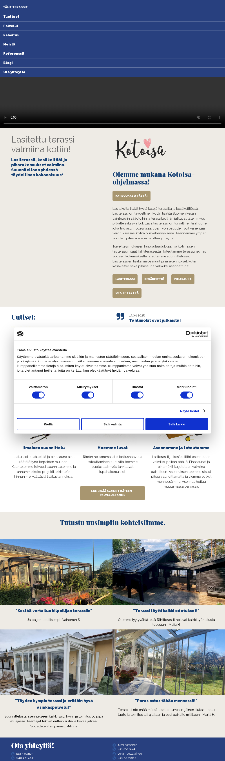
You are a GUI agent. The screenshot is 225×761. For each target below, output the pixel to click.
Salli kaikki (176, 424)
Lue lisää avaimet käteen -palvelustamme (112, 493)
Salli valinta (112, 424)
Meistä (9, 44)
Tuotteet (11, 17)
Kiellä (48, 424)
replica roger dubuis (27, 326)
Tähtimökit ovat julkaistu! (155, 320)
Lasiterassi (125, 279)
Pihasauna (183, 279)
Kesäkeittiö (154, 279)
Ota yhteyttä (14, 72)
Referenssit (13, 54)
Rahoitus (11, 35)
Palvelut (10, 26)
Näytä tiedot (189, 411)
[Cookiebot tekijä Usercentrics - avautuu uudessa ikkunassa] (189, 334)
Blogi (8, 63)
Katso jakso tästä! (131, 195)
